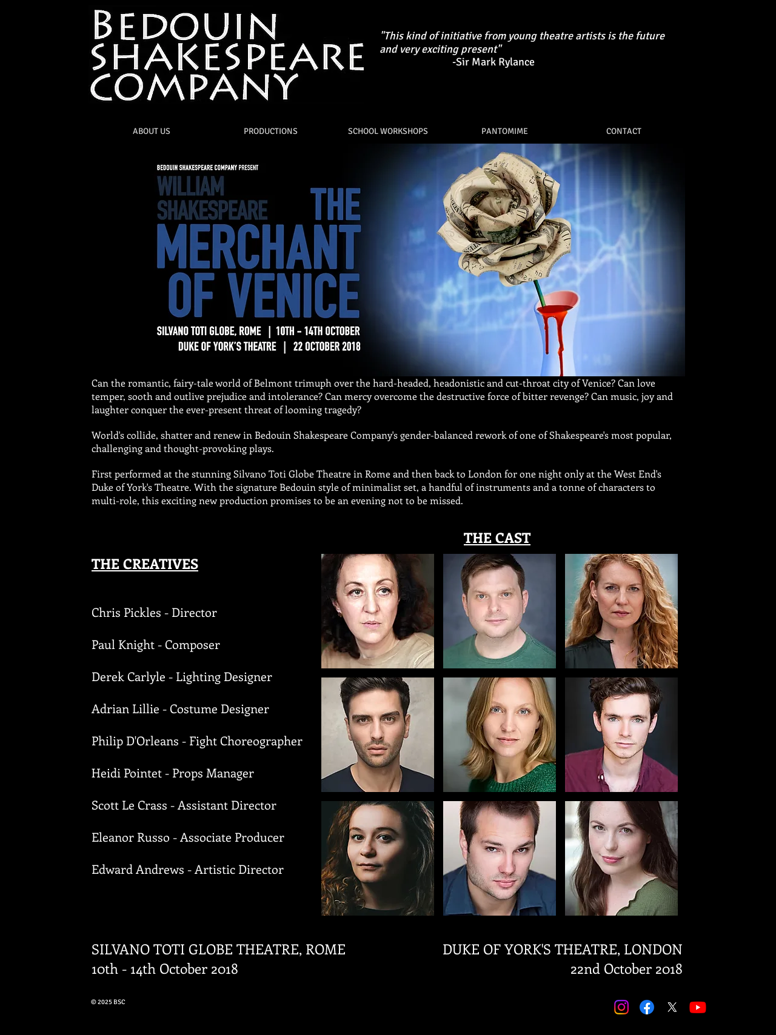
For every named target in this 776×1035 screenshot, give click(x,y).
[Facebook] (647, 1007)
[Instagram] (621, 1007)
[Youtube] (697, 1007)
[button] (270, 131)
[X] (672, 1007)
